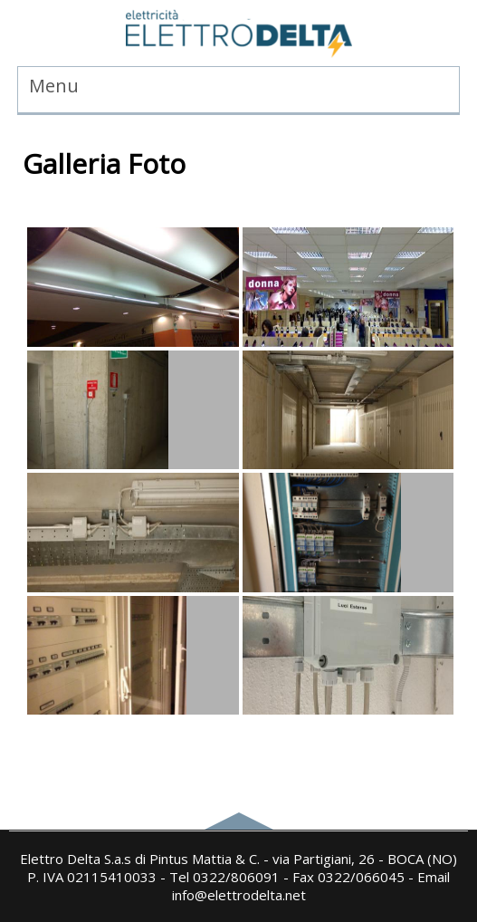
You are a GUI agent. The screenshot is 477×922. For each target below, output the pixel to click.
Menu (54, 85)
